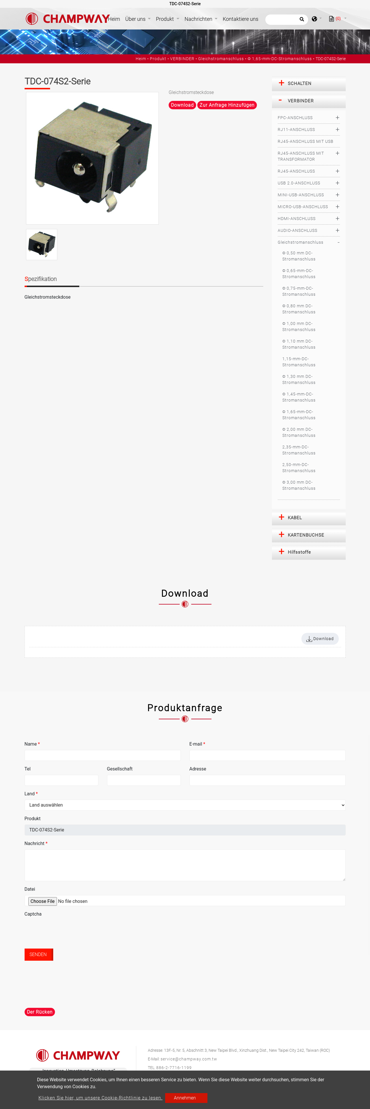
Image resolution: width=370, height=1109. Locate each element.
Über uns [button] (136, 19)
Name (32, 744)
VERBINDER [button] (301, 100)
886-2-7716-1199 (174, 1067)
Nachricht (36, 843)
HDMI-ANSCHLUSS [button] (297, 218)
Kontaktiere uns (240, 19)
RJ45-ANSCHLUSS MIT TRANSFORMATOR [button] (301, 156)
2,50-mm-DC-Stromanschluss (299, 467)
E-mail (197, 744)
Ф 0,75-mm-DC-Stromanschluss (299, 291)
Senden (38, 954)
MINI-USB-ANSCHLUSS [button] (301, 195)
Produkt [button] (165, 19)
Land (31, 793)
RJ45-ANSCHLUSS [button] (296, 171)
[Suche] (286, 19)
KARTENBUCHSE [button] (306, 535)
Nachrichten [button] (199, 19)
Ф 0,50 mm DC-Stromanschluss (299, 256)
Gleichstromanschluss (221, 58)
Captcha (33, 914)
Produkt (158, 58)
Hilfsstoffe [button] (299, 552)
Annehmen (185, 1098)
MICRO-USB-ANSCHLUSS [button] (303, 206)
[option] (92, 158)
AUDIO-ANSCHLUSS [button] (297, 230)
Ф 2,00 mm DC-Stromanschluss (299, 432)
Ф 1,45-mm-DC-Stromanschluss (299, 397)
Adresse (197, 769)
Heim (115, 18)
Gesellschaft (120, 769)
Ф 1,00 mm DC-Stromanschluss (299, 326)
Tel (28, 769)
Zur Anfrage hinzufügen (227, 105)
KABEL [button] (295, 517)
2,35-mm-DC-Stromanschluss (299, 450)
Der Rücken (40, 1012)
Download (182, 105)
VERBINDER (182, 58)
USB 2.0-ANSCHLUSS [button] (299, 183)
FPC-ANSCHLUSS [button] (295, 117)
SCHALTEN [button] (300, 83)
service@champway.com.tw (189, 1059)
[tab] (309, 83)
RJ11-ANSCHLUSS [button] (296, 129)
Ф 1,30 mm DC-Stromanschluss (299, 379)
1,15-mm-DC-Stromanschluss (299, 361)
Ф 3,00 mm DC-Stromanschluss (299, 485)
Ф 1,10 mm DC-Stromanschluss (299, 344)
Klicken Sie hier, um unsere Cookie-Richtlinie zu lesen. (100, 1098)
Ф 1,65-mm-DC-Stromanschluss (280, 58)
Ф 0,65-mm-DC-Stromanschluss (299, 273)
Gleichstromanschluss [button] (300, 242)
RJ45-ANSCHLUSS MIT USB (306, 141)
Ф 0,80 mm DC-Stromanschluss (299, 309)
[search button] (301, 21)
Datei (30, 889)
